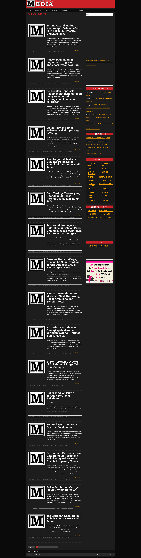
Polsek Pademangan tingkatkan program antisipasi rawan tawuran (63, 62)
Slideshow (55, 353)
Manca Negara (106, 184)
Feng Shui (106, 172)
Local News (45, 508)
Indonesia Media (36, 83)
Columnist (106, 169)
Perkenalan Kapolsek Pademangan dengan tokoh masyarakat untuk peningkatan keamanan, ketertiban (64, 96)
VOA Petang (105, 217)
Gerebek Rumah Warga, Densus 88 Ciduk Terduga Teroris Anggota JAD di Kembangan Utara (63, 263)
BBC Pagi (92, 211)
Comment (68, 51)
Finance (92, 177)
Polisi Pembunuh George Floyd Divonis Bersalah (63, 488)
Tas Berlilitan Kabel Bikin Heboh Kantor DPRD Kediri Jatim (64, 519)
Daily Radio (64, 11)
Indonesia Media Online (37, 554)
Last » (56, 547)
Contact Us (38, 11)
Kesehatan (106, 180)
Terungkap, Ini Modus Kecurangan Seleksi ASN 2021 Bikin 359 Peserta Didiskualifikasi (63, 29)
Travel (91, 201)
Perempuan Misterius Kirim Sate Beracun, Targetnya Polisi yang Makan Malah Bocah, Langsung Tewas (64, 457)
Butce (92, 169)
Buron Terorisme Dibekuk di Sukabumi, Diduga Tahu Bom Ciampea (63, 364)
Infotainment (105, 177)
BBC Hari (91, 214)
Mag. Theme (100, 554)
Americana (41, 508)
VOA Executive (106, 211)
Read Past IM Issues (91, 65)
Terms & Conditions (33, 551)
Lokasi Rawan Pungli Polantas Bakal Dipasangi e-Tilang (63, 130)
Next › (52, 547)
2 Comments (68, 319)
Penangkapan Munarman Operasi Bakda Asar (63, 425)
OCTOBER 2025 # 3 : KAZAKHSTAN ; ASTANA (98, 138)
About (47, 11)
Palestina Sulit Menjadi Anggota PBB (103, 124)
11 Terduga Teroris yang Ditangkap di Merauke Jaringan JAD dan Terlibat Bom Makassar (63, 331)
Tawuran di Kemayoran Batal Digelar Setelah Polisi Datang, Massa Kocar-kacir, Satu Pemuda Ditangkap (64, 229)
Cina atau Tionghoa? (99, 246)
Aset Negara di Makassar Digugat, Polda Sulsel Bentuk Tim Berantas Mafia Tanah (64, 163)
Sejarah (106, 192)
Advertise (80, 11)
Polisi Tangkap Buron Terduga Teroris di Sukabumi (60, 396)
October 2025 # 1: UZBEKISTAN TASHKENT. (98, 144)
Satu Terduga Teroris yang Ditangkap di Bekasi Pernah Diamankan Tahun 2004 (63, 197)
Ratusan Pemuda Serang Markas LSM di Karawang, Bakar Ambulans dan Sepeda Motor (63, 297)
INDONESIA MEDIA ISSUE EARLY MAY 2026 (97, 60)
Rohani (91, 192)
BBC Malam (92, 217)
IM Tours (55, 11)
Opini (91, 189)
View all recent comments (93, 129)
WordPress (110, 554)
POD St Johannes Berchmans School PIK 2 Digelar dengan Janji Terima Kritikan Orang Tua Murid (99, 117)
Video (105, 201)
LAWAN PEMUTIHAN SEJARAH (94, 153)
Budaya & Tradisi (105, 164)
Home (29, 11)
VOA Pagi (106, 214)
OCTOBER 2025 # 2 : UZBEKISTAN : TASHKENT (98, 141)
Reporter (35, 51)
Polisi (55, 51)
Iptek (92, 180)
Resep (106, 189)
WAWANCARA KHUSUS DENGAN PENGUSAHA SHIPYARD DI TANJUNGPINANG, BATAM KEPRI (98, 108)
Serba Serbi (92, 196)
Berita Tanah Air (42, 51)
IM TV (72, 11)
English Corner (92, 173)
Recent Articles (49, 51)
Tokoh (106, 195)
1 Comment (71, 217)
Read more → (78, 50)
